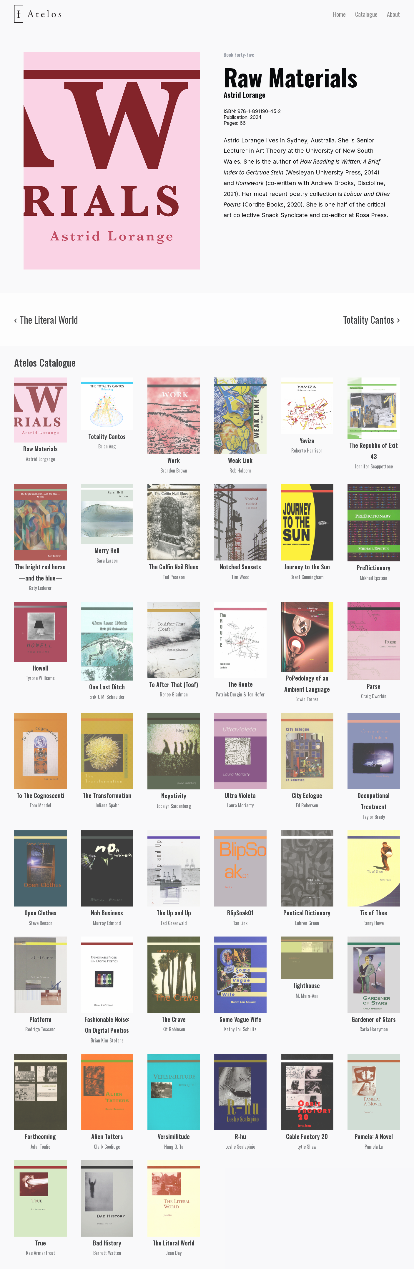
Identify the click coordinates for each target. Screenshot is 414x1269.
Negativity (173, 795)
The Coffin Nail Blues (173, 566)
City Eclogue (307, 795)
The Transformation (107, 795)
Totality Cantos (107, 436)
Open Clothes (40, 912)
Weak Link (240, 460)
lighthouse (307, 985)
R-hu (240, 1136)
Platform (40, 1019)
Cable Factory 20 (307, 1136)
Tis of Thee (373, 912)
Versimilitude (174, 1136)
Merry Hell (106, 550)
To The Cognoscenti (40, 795)
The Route (240, 684)
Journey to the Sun (307, 566)
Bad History (107, 1242)
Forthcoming (40, 1136)
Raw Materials (40, 448)
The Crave (174, 1019)
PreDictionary (373, 567)
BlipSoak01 (240, 912)
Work (173, 460)
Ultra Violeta (240, 795)
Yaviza (307, 440)
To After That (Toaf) (173, 684)
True (40, 1242)
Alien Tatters (107, 1136)
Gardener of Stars (374, 1019)
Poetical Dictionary (306, 912)
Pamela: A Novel (374, 1136)
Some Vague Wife (240, 1019)
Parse (373, 686)
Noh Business (107, 912)
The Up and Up (174, 912)
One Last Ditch (107, 686)
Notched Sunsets (240, 566)
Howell (40, 667)
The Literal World (173, 1242)
